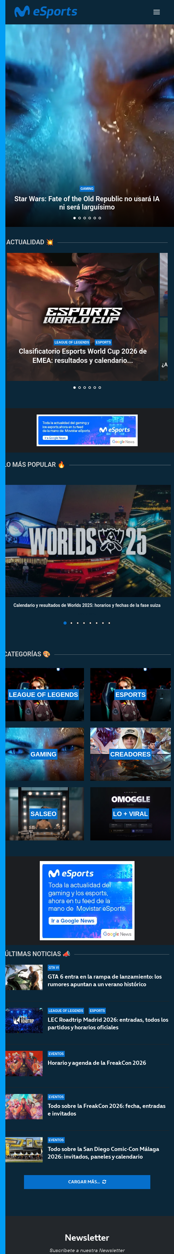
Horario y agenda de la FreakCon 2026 (97, 1063)
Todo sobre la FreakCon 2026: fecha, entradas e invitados (106, 1109)
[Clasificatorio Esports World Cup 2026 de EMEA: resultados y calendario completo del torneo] (83, 317)
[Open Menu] (156, 12)
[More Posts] (87, 1182)
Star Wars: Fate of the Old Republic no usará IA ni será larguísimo (86, 203)
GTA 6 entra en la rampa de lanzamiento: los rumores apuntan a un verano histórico (105, 980)
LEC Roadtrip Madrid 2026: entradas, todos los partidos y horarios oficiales (108, 1023)
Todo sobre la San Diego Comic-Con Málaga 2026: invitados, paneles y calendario (103, 1153)
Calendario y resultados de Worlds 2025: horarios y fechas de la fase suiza (87, 605)
